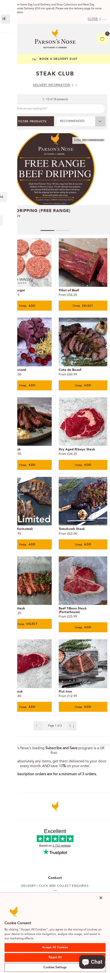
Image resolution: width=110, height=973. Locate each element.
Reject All (55, 957)
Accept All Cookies (55, 947)
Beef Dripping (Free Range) (37, 211)
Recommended (72, 121)
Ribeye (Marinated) (18, 529)
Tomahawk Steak (72, 529)
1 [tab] (47, 230)
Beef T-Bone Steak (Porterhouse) (73, 610)
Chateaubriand (14, 370)
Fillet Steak (12, 449)
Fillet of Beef (69, 290)
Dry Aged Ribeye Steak (77, 449)
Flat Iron (65, 691)
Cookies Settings (54, 967)
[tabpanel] (55, 179)
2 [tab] (63, 230)
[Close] (101, 897)
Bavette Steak (14, 608)
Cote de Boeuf (70, 370)
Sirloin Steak (13, 691)
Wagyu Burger (14, 290)
